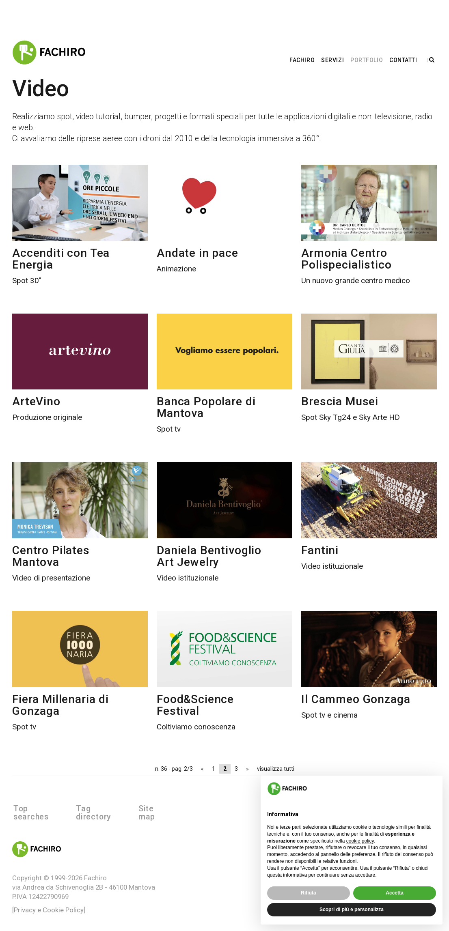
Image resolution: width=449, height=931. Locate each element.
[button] (431, 788)
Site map (157, 808)
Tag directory (102, 808)
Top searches (39, 808)
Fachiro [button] (304, 59)
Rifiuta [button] (308, 893)
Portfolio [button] (368, 59)
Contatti (405, 59)
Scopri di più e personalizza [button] (351, 909)
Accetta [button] (394, 893)
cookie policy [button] (360, 841)
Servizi (335, 59)
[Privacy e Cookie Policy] (49, 902)
